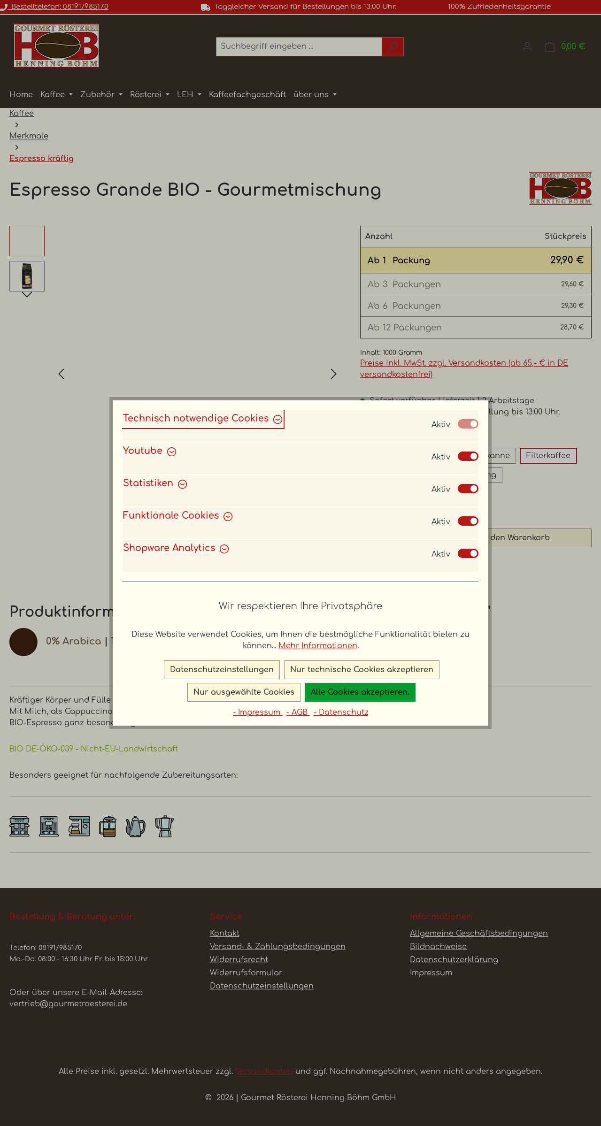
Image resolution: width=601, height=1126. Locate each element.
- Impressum (258, 712)
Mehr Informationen (317, 646)
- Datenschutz (341, 712)
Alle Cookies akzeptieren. (360, 692)
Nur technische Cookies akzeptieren (361, 670)
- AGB (298, 712)
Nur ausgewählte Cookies (243, 692)
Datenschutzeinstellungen (222, 670)
